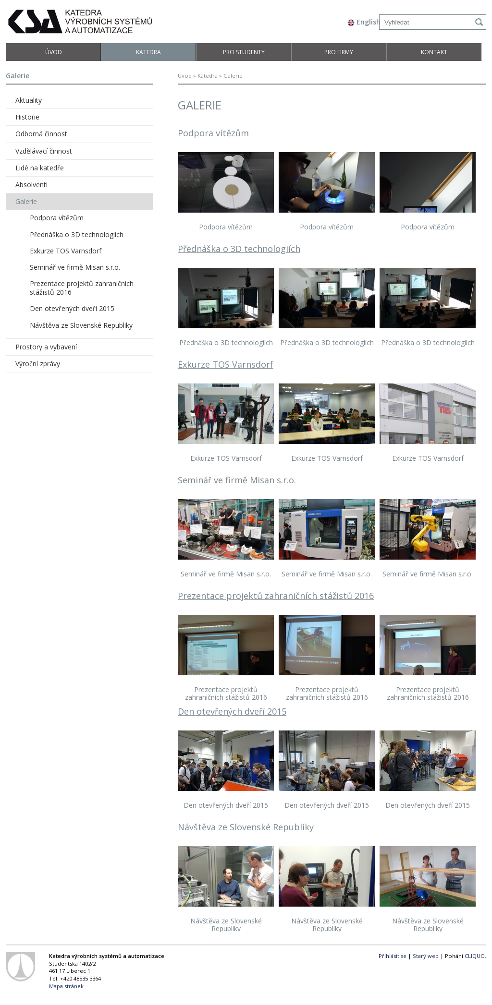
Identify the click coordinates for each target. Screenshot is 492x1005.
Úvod (53, 52)
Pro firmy (338, 52)
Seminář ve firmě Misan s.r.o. (237, 480)
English (364, 21)
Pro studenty (244, 52)
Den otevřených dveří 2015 (232, 711)
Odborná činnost (41, 133)
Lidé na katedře (39, 167)
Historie (27, 116)
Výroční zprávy (37, 363)
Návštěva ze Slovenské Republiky (246, 827)
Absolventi (31, 184)
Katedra (148, 52)
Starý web (426, 955)
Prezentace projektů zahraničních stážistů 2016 (276, 595)
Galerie (26, 201)
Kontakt (434, 52)
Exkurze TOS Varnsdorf (225, 364)
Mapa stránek (66, 986)
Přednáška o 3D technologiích (239, 248)
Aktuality (28, 100)
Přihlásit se (392, 955)
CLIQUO (475, 955)
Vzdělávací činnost (43, 151)
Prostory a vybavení (46, 346)
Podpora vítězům (213, 133)
